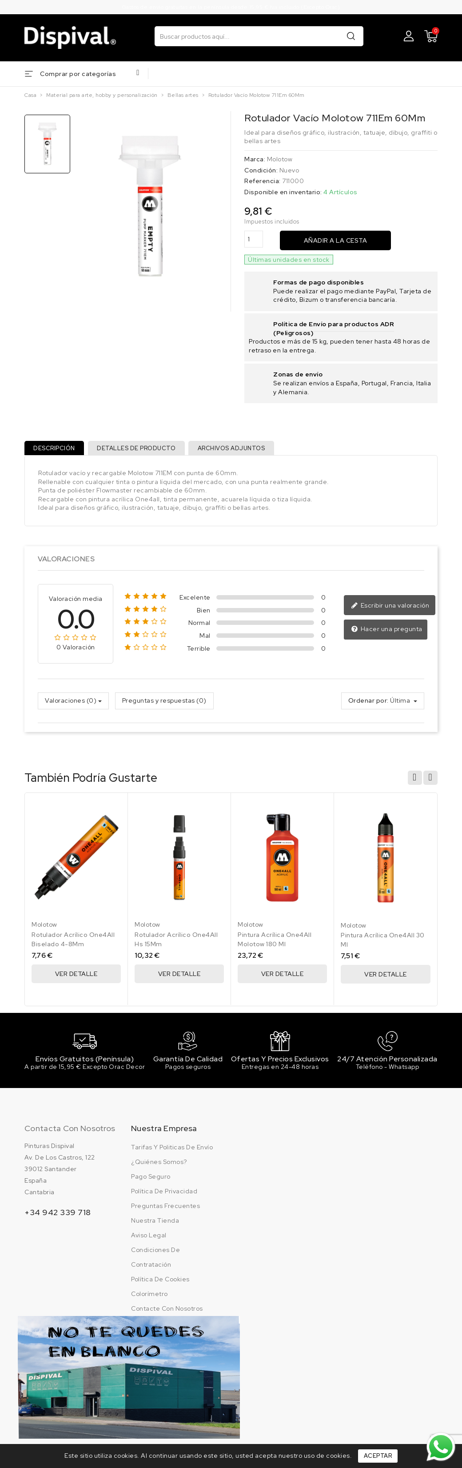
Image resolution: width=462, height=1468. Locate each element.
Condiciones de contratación (155, 1263)
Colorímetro (149, 1300)
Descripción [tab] (56, 449)
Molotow (280, 159)
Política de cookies (160, 1285)
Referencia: (262, 181)
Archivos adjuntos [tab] (239, 449)
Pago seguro (151, 1182)
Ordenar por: (368, 704)
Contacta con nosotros (69, 1134)
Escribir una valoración (390, 609)
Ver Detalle (76, 977)
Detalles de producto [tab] (141, 449)
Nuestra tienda (155, 1226)
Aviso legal (149, 1241)
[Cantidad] (253, 239)
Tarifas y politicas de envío (172, 1153)
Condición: (261, 170)
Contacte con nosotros (167, 1314)
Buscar (351, 36)
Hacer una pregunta (386, 632)
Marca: (254, 159)
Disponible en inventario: (283, 192)
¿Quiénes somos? (159, 1168)
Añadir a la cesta (335, 240)
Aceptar (378, 1456)
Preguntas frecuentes (165, 1212)
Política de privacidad (164, 1197)
